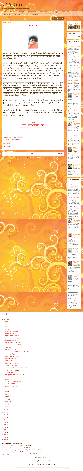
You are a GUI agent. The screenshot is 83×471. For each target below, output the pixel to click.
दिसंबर (6, 407)
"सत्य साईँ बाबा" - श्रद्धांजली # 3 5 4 (13, 382)
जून (6, 392)
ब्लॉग (5, 12)
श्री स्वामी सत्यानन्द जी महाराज (11, 340)
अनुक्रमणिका (35, 15)
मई (6, 389)
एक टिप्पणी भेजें (7, 147)
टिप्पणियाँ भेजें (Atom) (35, 158)
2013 (5, 412)
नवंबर (6, 404)
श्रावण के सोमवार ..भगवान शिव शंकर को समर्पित (76, 263)
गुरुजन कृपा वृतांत (32, 12)
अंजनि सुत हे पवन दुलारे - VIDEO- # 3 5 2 (14, 375)
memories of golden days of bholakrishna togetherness (18, 450)
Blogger (46, 464)
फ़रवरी (6, 324)
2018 (5, 420)
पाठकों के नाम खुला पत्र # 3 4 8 (12, 370)
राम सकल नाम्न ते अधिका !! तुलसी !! (76, 166)
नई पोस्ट (5, 153)
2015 (5, 417)
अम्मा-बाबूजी (55, 12)
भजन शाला (26, 15)
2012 (5, 410)
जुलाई (6, 394)
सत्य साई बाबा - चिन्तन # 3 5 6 (12, 386)
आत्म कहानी (21, 12)
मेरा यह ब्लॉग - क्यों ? (9, 373)
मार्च (6, 327)
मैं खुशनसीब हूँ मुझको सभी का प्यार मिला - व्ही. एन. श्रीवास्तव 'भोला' (16, 454)
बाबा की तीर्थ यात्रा (44, 12)
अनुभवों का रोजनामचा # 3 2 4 (74, 69)
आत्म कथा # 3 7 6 (72, 291)
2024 (5, 435)
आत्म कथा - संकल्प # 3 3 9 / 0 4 (12, 343)
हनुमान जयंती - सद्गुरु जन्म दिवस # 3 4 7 (13, 366)
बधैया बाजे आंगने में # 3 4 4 (11, 354)
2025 (5, 437)
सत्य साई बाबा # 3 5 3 (10, 379)
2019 (5, 422)
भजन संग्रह (17, 15)
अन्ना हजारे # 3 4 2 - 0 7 (10, 350)
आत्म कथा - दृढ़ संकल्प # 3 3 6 (11, 334)
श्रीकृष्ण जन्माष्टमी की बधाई (75, 149)
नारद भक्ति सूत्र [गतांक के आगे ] (76, 249)
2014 (5, 415)
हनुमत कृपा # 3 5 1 (9, 377)
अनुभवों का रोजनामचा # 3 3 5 (11, 331)
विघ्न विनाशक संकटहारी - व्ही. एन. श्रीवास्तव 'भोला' (12, 446)
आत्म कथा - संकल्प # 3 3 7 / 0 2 (12, 336)
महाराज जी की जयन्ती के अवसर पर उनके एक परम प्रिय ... (17, 368)
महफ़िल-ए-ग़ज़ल (65, 12)
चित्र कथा (12, 12)
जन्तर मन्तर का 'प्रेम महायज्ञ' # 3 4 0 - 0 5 (14, 345)
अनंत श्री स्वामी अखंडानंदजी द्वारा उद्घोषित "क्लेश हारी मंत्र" (76, 235)
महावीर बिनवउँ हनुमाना (12, 5)
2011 (5, 320)
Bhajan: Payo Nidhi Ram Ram (13, 357)
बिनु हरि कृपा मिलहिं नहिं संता (74, 47)
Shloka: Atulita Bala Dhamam (76, 123)
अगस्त (6, 397)
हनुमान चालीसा (7, 15)
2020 (5, 425)
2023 (5, 432)
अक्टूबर (6, 402)
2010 (5, 317)
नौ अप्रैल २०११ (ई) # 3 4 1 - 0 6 (12, 347)
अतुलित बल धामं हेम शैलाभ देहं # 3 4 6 (73, 57)
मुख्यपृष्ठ (32, 153)
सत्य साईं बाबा (8, 139)
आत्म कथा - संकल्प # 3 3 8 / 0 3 (12, 338)
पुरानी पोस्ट (60, 153)
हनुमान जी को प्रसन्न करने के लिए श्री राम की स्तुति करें (74, 23)
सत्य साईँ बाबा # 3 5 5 (10, 384)
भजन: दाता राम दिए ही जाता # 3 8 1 (73, 137)
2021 (5, 427)
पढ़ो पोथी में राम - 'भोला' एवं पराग (9, 452)
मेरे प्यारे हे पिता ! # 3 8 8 (76, 94)
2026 (5, 440)
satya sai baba (16, 139)
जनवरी (6, 322)
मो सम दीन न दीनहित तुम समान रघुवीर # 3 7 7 (73, 81)
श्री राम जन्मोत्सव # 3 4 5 (10, 359)
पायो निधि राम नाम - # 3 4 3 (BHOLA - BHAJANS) (17, 352)
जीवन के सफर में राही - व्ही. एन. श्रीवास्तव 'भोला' (12, 448)
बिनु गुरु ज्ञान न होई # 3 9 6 (73, 301)
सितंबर (6, 399)
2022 (5, 430)
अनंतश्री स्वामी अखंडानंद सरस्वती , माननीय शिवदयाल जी (73, 110)
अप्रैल (6, 329)
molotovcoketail (34, 464)
